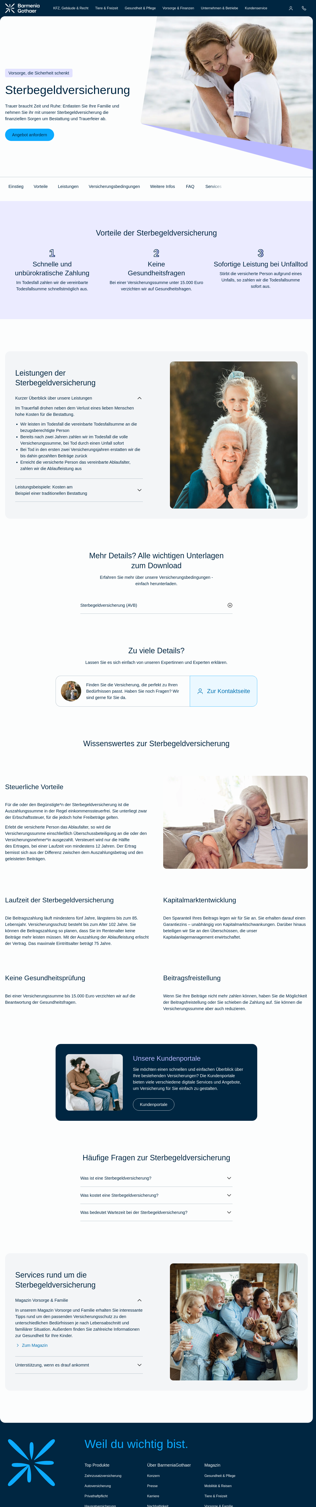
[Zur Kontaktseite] (223, 691)
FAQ (190, 186)
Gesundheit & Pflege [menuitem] (140, 8)
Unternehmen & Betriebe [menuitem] (219, 8)
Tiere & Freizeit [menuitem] (106, 8)
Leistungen (68, 186)
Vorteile (41, 186)
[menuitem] (290, 8)
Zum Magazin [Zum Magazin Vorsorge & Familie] (31, 1345)
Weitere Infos (162, 186)
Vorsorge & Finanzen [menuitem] (178, 8)
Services (213, 186)
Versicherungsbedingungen (114, 186)
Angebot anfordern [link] (29, 134)
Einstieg (15, 186)
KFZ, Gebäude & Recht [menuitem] (70, 8)
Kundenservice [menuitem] (256, 8)
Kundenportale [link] (153, 1104)
